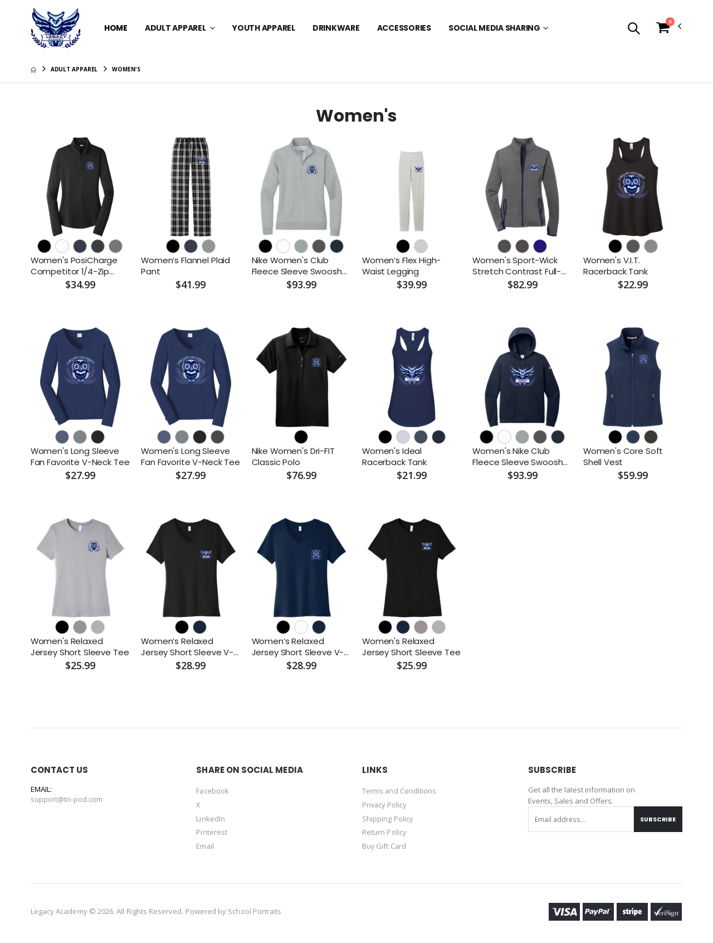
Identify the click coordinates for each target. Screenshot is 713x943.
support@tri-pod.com (66, 800)
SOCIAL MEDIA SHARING (494, 27)
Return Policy (384, 832)
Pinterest (211, 832)
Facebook (212, 792)
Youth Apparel (263, 27)
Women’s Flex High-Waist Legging (401, 266)
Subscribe (657, 819)
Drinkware (336, 27)
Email (205, 845)
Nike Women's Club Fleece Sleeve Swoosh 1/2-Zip (297, 266)
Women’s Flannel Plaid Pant (186, 266)
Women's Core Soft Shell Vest (623, 457)
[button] (633, 29)
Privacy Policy (385, 805)
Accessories (404, 27)
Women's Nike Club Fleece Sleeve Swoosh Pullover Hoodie (517, 457)
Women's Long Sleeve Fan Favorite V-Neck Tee (80, 457)
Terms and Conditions (399, 792)
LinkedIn (210, 819)
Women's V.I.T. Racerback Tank (615, 266)
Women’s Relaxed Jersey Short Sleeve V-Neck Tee (187, 647)
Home (116, 27)
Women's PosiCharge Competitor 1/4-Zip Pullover (74, 266)
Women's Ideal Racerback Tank (394, 457)
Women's (126, 69)
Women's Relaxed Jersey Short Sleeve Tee (80, 647)
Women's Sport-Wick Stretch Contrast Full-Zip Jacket (516, 266)
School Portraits (255, 911)
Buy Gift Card (384, 845)
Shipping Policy (387, 819)
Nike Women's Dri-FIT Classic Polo (293, 457)
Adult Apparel (176, 27)
